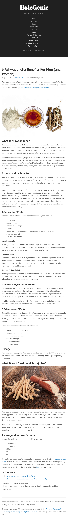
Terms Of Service (34, 35)
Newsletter (34, 27)
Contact (34, 29)
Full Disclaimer (34, 38)
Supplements (18, 77)
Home (34, 18)
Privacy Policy (34, 40)
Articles (34, 21)
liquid (38, 467)
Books (34, 24)
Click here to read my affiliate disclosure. (34, 87)
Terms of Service (52, 509)
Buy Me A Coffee (34, 46)
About (34, 32)
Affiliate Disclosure (34, 43)
